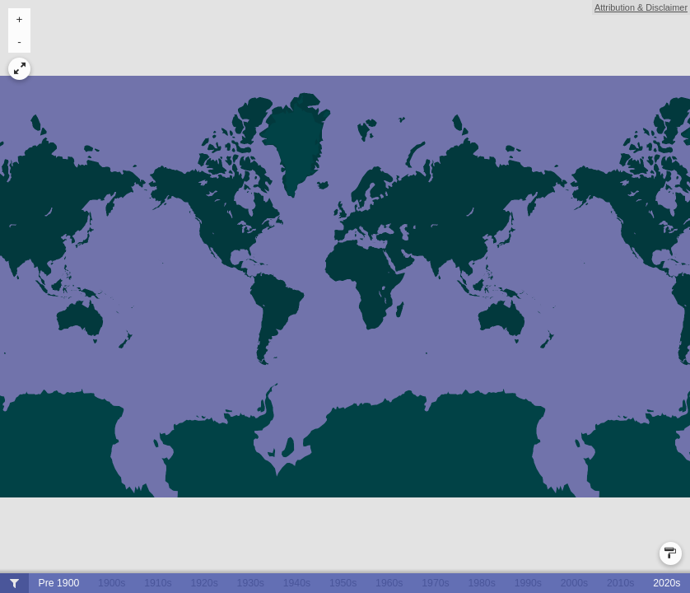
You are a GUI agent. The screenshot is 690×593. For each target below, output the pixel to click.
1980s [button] (481, 583)
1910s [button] (157, 583)
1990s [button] (528, 583)
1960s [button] (389, 583)
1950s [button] (343, 583)
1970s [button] (435, 583)
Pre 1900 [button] (59, 583)
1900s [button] (111, 583)
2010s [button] (620, 583)
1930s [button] (250, 583)
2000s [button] (574, 583)
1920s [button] (203, 583)
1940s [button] (296, 583)
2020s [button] (666, 583)
